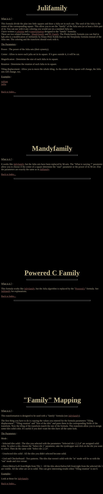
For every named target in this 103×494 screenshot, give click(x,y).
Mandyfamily (38, 34)
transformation (37, 31)
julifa (3, 84)
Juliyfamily (19, 164)
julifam (4, 81)
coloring (20, 31)
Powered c (80, 288)
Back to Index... (8, 92)
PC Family (54, 34)
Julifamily (44, 169)
